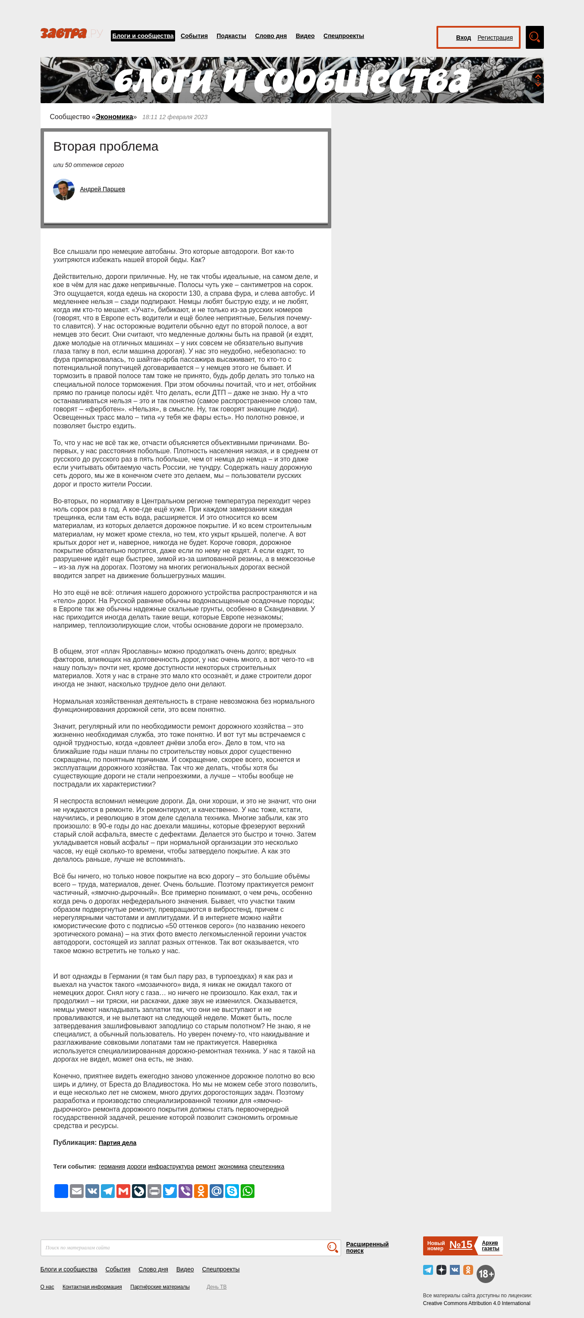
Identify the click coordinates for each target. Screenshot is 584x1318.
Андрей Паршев (103, 189)
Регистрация (495, 37)
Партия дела (117, 1142)
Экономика (114, 116)
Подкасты (231, 35)
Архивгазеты (490, 1246)
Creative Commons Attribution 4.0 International (477, 1303)
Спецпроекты (343, 35)
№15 (460, 1244)
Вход (463, 37)
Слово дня (271, 35)
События (194, 35)
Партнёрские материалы (160, 1287)
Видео (305, 35)
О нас (47, 1287)
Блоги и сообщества (143, 35)
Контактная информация (92, 1287)
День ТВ (216, 1287)
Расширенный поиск (367, 1247)
